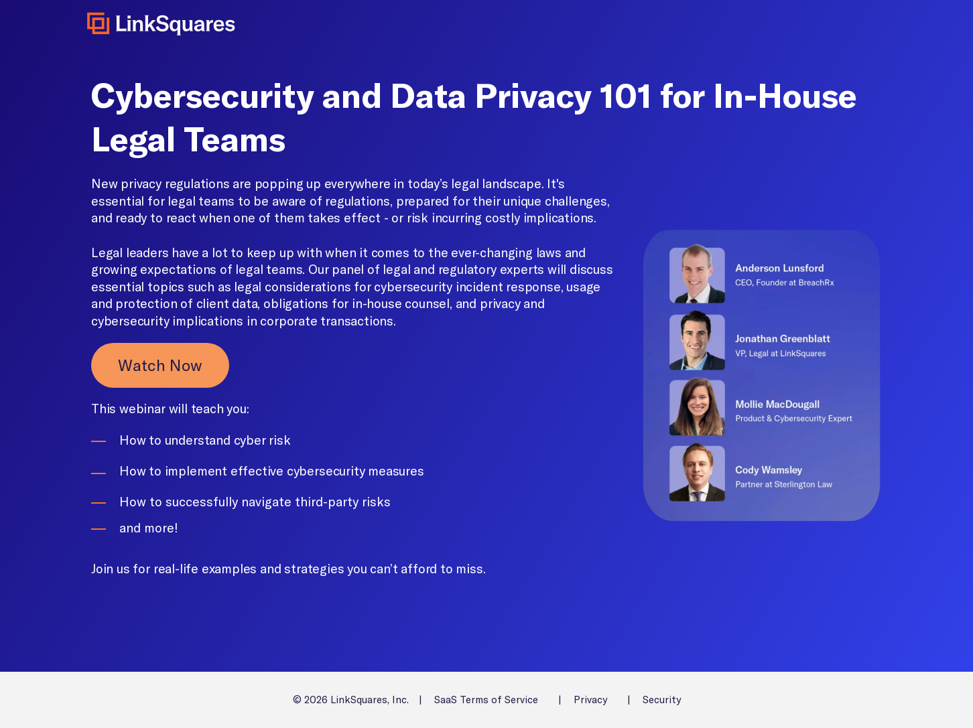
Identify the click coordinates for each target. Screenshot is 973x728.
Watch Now (160, 365)
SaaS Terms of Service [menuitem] (486, 700)
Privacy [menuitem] (590, 700)
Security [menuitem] (662, 700)
